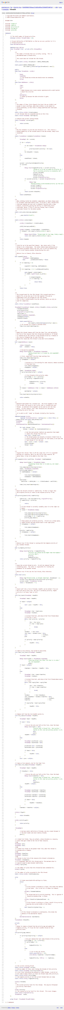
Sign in (60, 2)
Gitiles (9, 1007)
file (32, 13)
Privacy (13, 1007)
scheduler (5, 9)
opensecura (5, 7)
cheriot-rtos (17, 7)
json (61, 1007)
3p (11, 7)
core (60, 7)
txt (58, 1007)
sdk (56, 7)
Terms (17, 1007)
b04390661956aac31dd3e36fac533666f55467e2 (38, 7)
